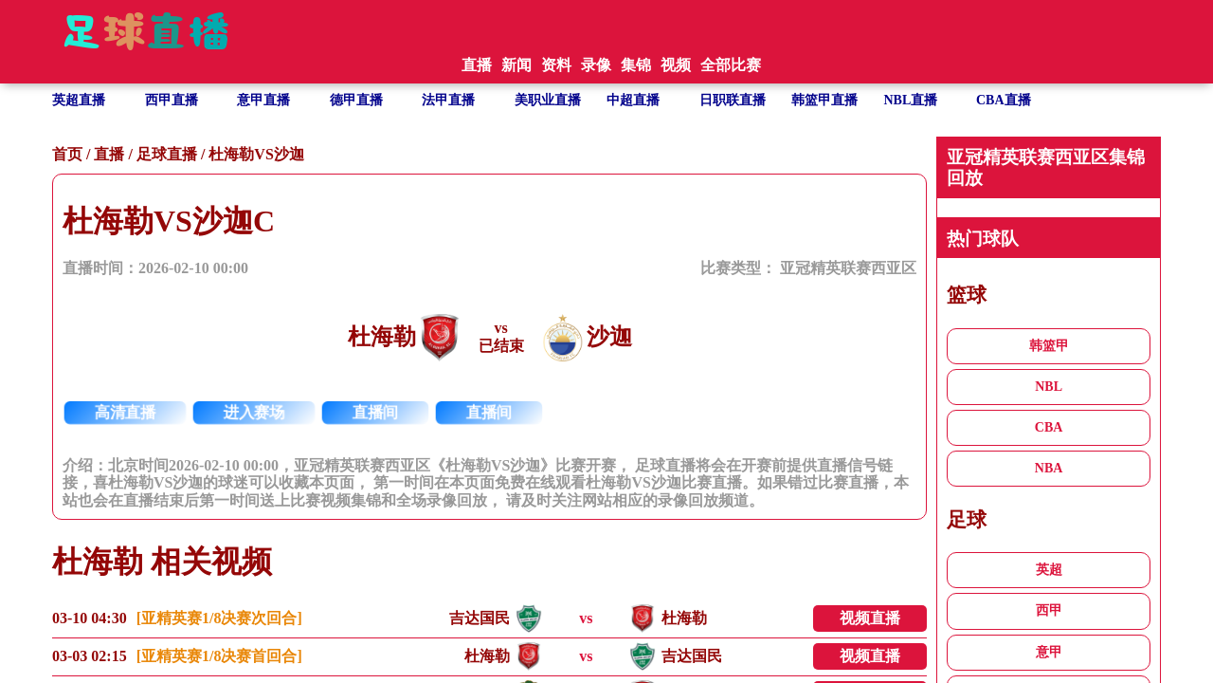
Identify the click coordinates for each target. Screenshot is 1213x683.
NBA (1049, 468)
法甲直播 (448, 100)
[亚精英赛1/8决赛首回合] (219, 656)
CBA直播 (1003, 100)
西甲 (1049, 610)
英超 (1049, 570)
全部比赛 (730, 65)
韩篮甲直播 (824, 100)
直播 (109, 154)
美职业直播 (548, 100)
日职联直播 (732, 100)
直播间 (376, 412)
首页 (67, 154)
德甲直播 (356, 100)
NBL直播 (911, 100)
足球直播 (166, 154)
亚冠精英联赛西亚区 (848, 268)
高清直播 (125, 412)
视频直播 (870, 618)
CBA (1049, 427)
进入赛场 (254, 412)
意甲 (1049, 652)
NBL (1048, 386)
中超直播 (633, 100)
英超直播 (78, 100)
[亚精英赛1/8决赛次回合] (219, 618)
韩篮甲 (1049, 346)
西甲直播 (171, 100)
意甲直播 (263, 100)
